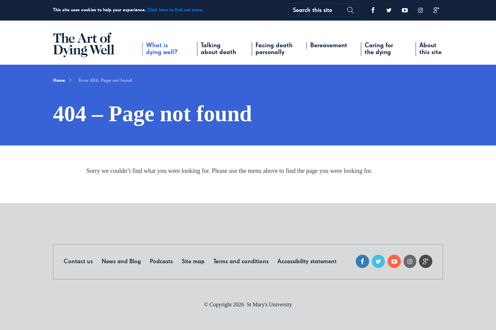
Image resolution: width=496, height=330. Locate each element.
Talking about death (218, 48)
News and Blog (121, 261)
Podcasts (161, 261)
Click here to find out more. (175, 10)
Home (59, 80)
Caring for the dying (379, 48)
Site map (193, 261)
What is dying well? (162, 48)
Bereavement (328, 45)
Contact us (78, 261)
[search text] (316, 10)
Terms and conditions (241, 261)
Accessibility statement (307, 261)
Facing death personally (274, 48)
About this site (430, 48)
